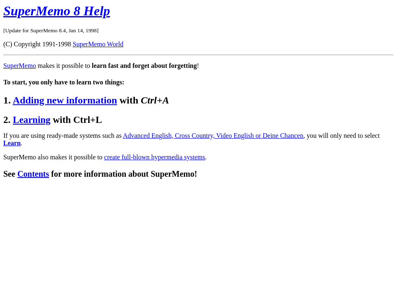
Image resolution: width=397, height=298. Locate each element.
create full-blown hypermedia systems (154, 157)
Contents (33, 173)
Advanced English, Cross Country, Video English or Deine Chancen (213, 135)
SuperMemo (19, 65)
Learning (32, 119)
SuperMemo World (98, 44)
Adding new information (65, 100)
